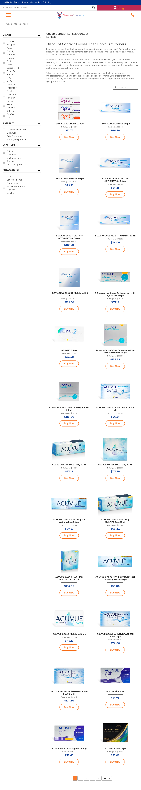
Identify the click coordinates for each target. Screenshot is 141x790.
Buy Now (69, 136)
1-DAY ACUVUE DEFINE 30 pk (69, 123)
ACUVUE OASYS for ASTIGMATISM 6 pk (115, 408)
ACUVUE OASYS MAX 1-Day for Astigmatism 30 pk (69, 520)
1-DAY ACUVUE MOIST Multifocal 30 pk (115, 235)
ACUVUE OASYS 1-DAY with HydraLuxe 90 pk (69, 408)
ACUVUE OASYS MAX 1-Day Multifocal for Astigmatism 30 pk (115, 578)
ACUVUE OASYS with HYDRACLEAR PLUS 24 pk (69, 692)
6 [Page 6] (98, 779)
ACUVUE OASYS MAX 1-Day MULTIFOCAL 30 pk (115, 520)
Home (6, 23)
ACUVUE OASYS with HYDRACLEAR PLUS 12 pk (115, 635)
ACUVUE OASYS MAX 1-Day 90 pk (115, 465)
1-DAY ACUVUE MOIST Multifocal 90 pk (69, 294)
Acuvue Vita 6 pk (115, 691)
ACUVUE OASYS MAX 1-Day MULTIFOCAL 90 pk (69, 578)
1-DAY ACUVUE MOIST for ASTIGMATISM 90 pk (69, 236)
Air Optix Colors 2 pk (115, 749)
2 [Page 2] (80, 779)
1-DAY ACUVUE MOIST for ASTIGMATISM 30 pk (115, 179)
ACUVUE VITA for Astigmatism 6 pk (69, 749)
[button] (8, 15)
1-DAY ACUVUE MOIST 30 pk (115, 123)
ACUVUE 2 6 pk (69, 350)
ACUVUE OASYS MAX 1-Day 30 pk (69, 465)
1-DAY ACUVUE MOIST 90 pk (69, 178)
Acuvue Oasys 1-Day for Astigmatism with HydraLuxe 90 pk (115, 351)
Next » (107, 779)
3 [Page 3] (86, 779)
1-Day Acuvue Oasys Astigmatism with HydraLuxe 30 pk (115, 294)
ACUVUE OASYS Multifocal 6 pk (69, 634)
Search (94, 7)
